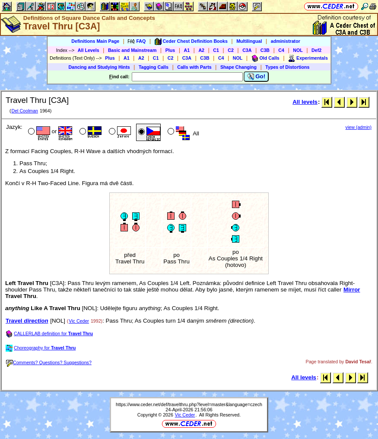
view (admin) (359, 127)
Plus (170, 50)
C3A (246, 50)
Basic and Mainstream (132, 50)
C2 (231, 50)
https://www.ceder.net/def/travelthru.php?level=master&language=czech (189, 404)
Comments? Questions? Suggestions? (49, 362)
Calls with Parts (194, 67)
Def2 (316, 50)
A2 (201, 50)
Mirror (351, 289)
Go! (256, 76)
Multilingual (249, 41)
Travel (27, 320)
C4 (281, 50)
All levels (305, 102)
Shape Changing (238, 67)
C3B (265, 50)
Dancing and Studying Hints (99, 67)
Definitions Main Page (95, 41)
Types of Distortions (287, 67)
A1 (187, 50)
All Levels (88, 50)
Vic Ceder (79, 321)
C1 (216, 50)
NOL (298, 50)
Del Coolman (24, 110)
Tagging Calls (153, 67)
